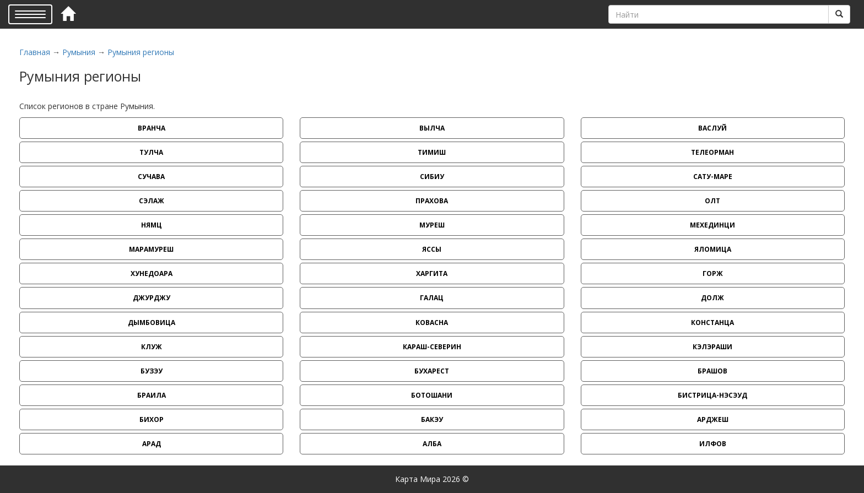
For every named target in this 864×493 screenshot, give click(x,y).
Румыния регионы (140, 52)
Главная (34, 52)
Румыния (78, 52)
